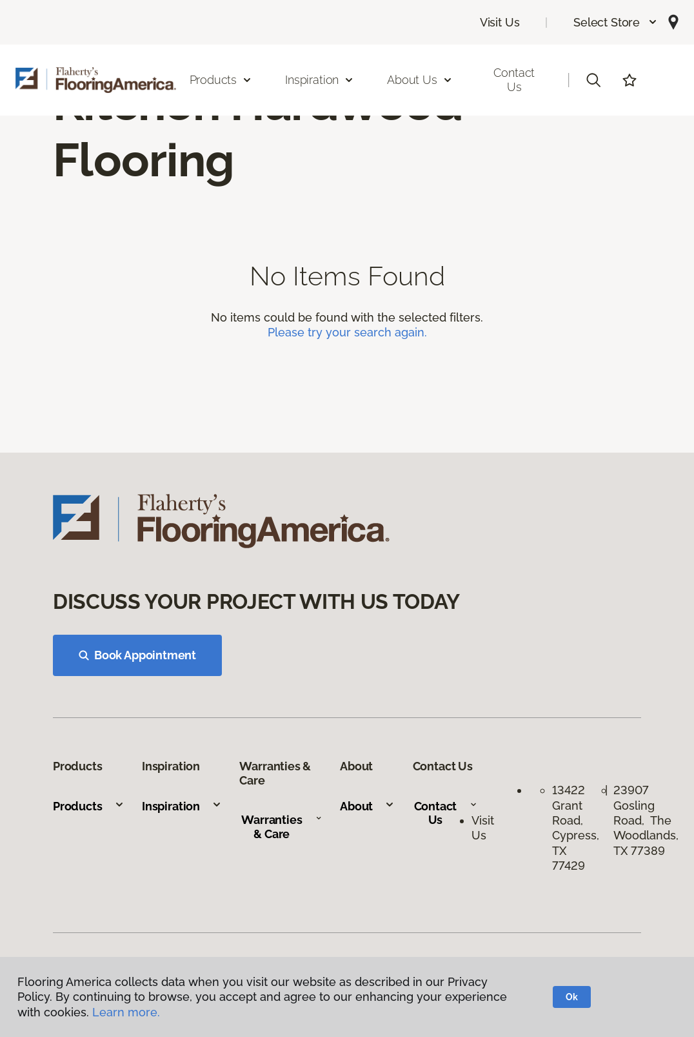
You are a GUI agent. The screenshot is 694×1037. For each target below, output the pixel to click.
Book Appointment (137, 655)
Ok (572, 997)
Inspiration (182, 806)
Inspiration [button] (319, 80)
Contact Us (514, 80)
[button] (615, 22)
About (367, 806)
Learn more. (126, 1012)
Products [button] (221, 80)
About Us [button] (420, 80)
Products (88, 806)
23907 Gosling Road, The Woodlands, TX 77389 (646, 820)
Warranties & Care (281, 827)
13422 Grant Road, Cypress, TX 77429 (575, 827)
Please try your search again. (347, 332)
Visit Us (500, 22)
